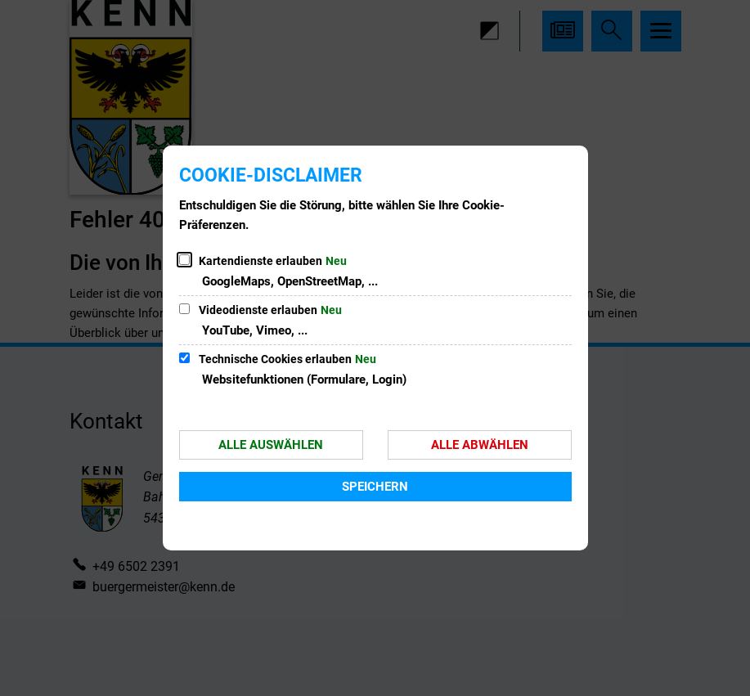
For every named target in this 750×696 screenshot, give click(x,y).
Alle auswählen (270, 445)
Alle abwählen (479, 445)
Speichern (375, 486)
